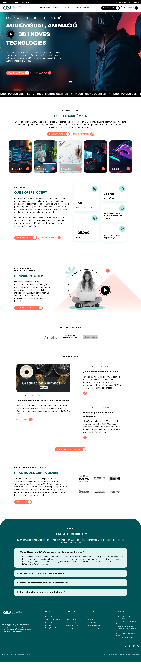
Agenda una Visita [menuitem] (71, 626)
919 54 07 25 (121, 2)
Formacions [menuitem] (49, 8)
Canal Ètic (136, 658)
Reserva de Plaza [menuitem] (71, 620)
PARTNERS (26, 2)
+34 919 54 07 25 (127, 629)
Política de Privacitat (126, 658)
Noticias (24, 395)
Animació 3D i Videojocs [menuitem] (52, 623)
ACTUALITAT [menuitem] (70, 8)
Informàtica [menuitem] (48, 628)
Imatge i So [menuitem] (48, 626)
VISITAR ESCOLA (128, 8)
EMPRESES (15, 2)
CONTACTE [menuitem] (87, 8)
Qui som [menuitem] (89, 620)
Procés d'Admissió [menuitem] (71, 623)
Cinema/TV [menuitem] (48, 620)
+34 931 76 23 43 (127, 641)
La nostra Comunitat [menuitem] (93, 628)
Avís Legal (110, 658)
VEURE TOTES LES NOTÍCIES (69, 452)
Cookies (116, 658)
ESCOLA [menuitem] (79, 8)
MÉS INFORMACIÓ (17, 73)
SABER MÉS (22, 505)
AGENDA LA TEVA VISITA (28, 307)
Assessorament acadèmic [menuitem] (73, 628)
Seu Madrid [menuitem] (90, 623)
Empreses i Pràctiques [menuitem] (94, 631)
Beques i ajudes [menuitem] (71, 631)
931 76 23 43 (134, 2)
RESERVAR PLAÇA (109, 8)
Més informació (81, 134)
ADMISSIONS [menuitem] (60, 8)
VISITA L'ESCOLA (42, 73)
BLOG (4, 2)
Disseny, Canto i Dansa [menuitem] (51, 631)
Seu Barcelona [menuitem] (91, 626)
